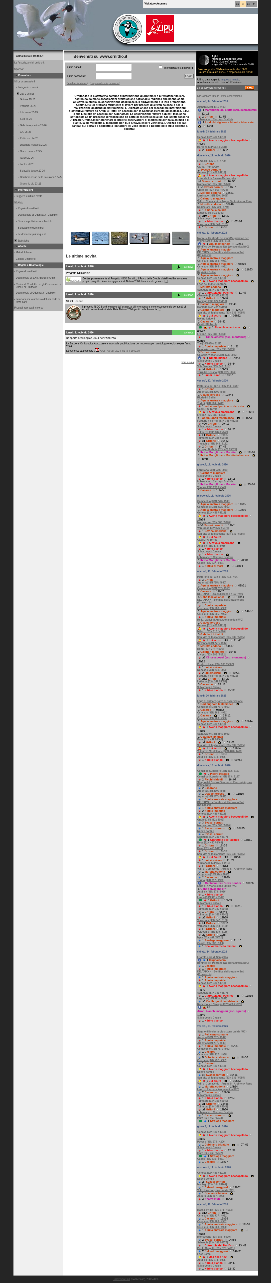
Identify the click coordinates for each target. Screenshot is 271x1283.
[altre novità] (187, 362)
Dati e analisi (24, 93)
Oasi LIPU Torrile (207, 324)
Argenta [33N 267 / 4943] (211, 1043)
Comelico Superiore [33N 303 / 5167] (218, 776)
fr (254, 4)
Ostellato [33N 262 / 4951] (212, 712)
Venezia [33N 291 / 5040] (211, 487)
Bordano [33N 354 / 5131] (212, 147)
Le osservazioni (24, 81)
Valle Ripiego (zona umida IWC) (216, 1190)
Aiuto (18, 202)
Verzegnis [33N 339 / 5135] (213, 931)
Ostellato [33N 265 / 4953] (212, 614)
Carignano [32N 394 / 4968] (213, 874)
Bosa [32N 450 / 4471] (210, 848)
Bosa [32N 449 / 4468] (210, 739)
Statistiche (21, 240)
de (248, 4)
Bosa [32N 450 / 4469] (210, 842)
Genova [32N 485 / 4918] (211, 625)
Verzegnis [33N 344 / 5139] (213, 926)
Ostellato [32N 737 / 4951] (212, 1060)
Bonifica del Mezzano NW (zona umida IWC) (223, 246)
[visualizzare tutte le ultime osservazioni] (219, 96)
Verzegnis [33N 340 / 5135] (213, 224)
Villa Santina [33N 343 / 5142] (214, 366)
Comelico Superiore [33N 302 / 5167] (218, 771)
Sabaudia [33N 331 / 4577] (212, 289)
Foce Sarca (204, 1254)
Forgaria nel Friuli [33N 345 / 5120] (217, 420)
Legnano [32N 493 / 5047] (212, 998)
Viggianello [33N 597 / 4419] (213, 863)
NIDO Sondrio (74, 301)
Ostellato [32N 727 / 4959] (212, 1054)
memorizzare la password (178, 67)
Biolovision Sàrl (121, 1279)
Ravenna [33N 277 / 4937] (212, 643)
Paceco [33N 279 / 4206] (211, 1141)
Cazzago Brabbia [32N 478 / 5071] (217, 449)
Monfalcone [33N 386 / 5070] (214, 184)
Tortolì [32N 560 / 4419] (210, 403)
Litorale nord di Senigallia (212, 957)
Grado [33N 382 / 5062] (210, 819)
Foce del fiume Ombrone (212, 284)
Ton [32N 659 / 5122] (209, 343)
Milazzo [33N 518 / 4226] (211, 631)
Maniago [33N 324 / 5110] (212, 301)
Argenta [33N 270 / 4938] (211, 391)
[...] (166, 281)
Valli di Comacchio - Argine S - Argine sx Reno (224, 201)
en (237, 4)
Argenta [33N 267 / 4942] (211, 796)
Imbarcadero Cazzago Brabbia (215, 119)
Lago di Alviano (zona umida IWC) (217, 886)
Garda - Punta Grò (208, 166)
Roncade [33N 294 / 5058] (212, 670)
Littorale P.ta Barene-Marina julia (216, 178)
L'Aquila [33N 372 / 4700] (212, 161)
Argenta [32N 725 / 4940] (211, 582)
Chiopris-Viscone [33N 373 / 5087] (217, 355)
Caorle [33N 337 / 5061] (211, 563)
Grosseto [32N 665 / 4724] (212, 190)
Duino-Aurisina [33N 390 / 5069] (216, 349)
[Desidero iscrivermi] (77, 83)
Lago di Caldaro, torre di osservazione (220, 701)
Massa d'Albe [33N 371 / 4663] (215, 1210)
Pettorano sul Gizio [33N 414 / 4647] (218, 386)
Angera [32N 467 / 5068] (211, 1196)
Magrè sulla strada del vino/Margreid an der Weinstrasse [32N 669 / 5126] (223, 239)
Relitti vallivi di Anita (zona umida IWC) (220, 619)
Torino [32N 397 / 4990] (210, 880)
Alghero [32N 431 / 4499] (211, 107)
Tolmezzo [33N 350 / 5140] (212, 914)
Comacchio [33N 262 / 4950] (213, 507)
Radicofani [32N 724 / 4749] (213, 207)
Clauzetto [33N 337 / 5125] (212, 295)
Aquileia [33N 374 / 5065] (212, 1260)
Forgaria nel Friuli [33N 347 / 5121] (217, 675)
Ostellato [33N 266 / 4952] (212, 608)
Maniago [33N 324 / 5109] (212, 307)
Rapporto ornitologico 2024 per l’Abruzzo (91, 337)
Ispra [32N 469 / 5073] (210, 1118)
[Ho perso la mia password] (105, 83)
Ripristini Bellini (206, 272)
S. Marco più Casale (209, 218)
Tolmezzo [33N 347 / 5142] (212, 908)
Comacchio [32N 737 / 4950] (213, 588)
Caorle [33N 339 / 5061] (211, 1158)
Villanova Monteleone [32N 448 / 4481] (219, 751)
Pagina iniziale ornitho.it (29, 56)
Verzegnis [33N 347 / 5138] (213, 920)
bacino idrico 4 (206, 318)
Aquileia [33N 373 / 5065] (212, 545)
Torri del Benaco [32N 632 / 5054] (216, 372)
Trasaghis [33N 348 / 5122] (213, 443)
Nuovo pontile (205, 831)
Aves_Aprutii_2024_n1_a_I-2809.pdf (120, 350)
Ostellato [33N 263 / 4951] (212, 260)
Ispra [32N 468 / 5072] (210, 1153)
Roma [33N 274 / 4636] (210, 648)
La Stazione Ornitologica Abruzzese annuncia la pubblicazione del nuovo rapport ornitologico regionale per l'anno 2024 (128, 345)
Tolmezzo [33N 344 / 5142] (212, 432)
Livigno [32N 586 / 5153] (211, 415)
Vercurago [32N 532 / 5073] (213, 528)
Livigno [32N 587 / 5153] (211, 334)
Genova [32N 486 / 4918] (211, 137)
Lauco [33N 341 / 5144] (210, 897)
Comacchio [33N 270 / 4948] (213, 501)
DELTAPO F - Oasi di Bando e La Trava (220, 594)
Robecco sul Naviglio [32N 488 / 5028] (219, 1004)
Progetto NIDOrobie (78, 272)
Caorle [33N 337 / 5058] (211, 943)
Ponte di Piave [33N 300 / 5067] (215, 664)
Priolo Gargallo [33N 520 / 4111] (216, 1248)
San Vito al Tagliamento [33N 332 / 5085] (221, 312)
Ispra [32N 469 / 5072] (210, 937)
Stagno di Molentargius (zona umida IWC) (222, 1031)
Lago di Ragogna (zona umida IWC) (218, 1089)
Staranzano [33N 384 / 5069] (213, 733)
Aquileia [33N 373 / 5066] (212, 757)
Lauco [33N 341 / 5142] (210, 212)
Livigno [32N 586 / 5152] (211, 654)
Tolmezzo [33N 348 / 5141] (212, 438)
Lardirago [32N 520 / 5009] (212, 195)
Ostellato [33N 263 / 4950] (212, 718)
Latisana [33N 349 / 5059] (212, 681)
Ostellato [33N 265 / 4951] (212, 266)
